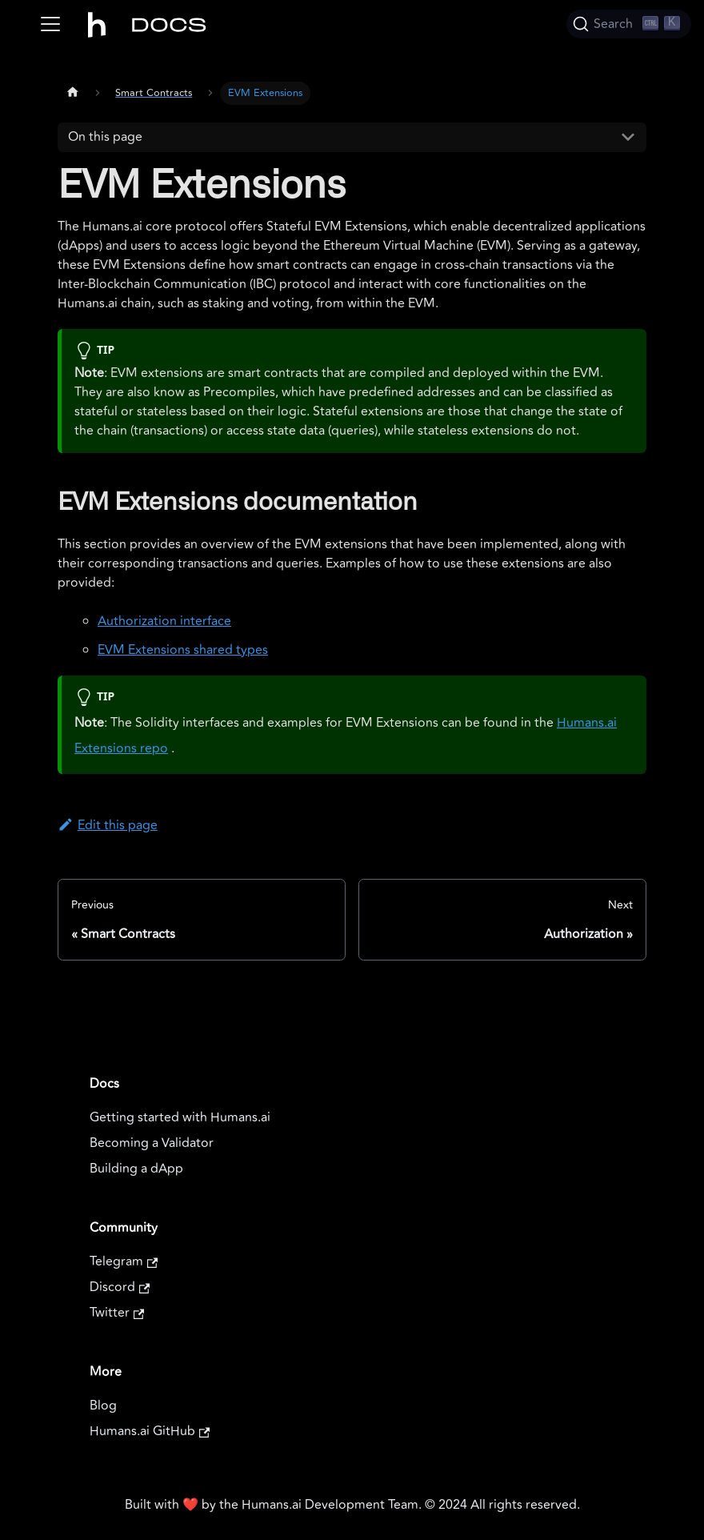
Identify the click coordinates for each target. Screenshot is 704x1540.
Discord (120, 1287)
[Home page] (73, 91)
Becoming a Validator (152, 1143)
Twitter (117, 1312)
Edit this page (108, 825)
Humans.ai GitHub (150, 1431)
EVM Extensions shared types (183, 650)
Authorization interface (164, 621)
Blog (103, 1405)
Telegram (124, 1261)
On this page (105, 136)
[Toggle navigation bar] (50, 24)
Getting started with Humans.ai (180, 1117)
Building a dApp (136, 1168)
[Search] (628, 24)
